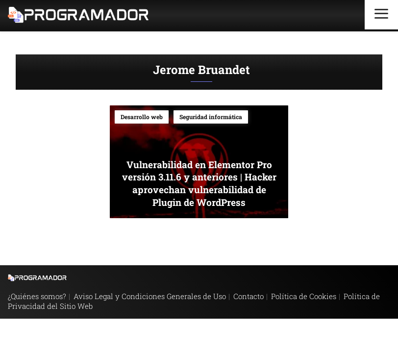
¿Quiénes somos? (37, 296)
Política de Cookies (303, 296)
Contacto (248, 296)
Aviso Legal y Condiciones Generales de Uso (150, 296)
